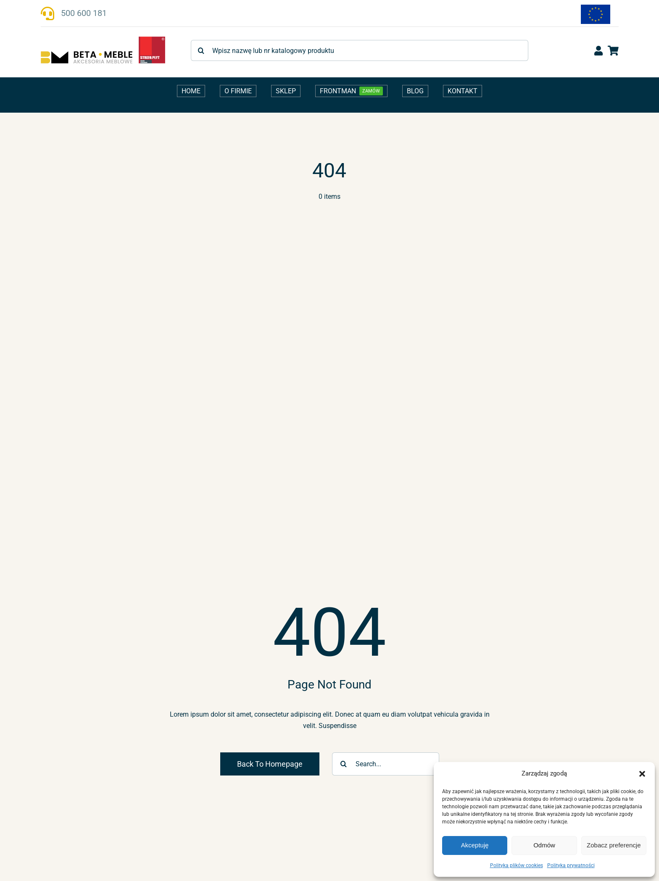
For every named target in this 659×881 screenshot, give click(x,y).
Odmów (544, 845)
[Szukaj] (201, 50)
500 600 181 (84, 13)
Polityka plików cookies (516, 865)
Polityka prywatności (571, 865)
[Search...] (385, 763)
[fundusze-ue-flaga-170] (595, 8)
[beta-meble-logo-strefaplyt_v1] (102, 39)
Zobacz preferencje (614, 845)
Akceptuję (475, 845)
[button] (642, 774)
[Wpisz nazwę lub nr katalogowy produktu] (359, 50)
